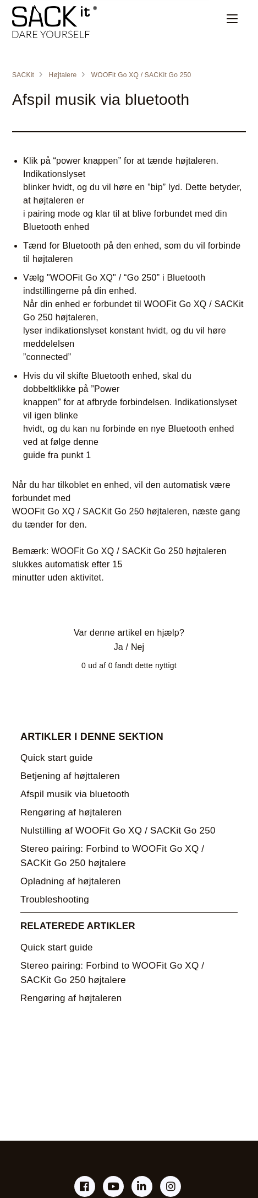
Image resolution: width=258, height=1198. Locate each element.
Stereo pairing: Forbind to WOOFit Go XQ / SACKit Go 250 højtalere (112, 856)
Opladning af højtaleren (70, 881)
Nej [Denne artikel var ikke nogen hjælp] (137, 647)
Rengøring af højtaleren (71, 812)
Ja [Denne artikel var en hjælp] (118, 647)
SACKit (23, 75)
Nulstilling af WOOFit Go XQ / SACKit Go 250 (118, 830)
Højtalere (63, 75)
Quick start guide (56, 758)
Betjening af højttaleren (70, 776)
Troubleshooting (54, 899)
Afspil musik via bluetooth (74, 794)
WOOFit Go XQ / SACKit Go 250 (141, 75)
